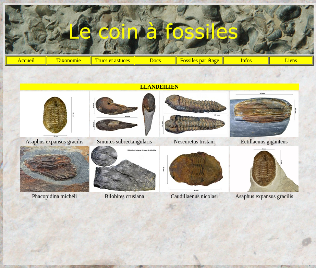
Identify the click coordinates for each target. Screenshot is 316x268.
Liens (291, 60)
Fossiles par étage (199, 60)
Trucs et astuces (112, 60)
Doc (154, 60)
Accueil (26, 60)
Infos (246, 60)
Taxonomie (68, 60)
